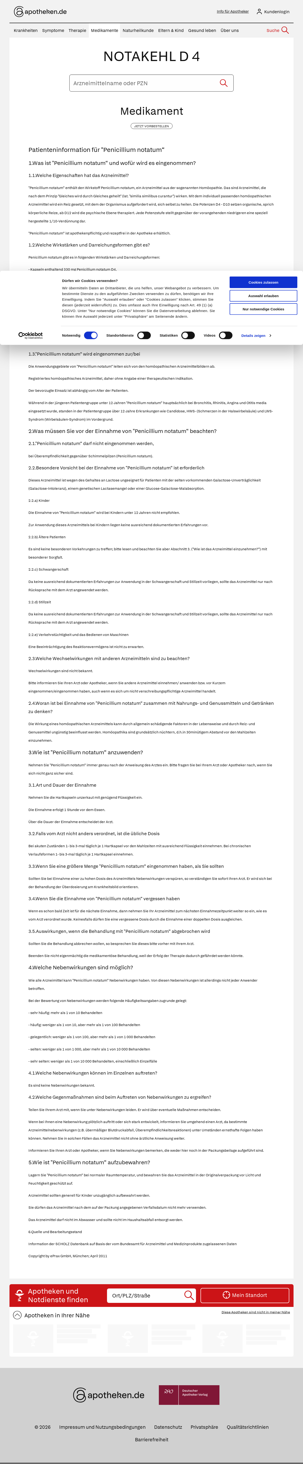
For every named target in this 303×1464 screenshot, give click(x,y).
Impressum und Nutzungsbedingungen (102, 1428)
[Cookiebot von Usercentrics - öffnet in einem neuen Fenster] (30, 64)
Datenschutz (168, 1428)
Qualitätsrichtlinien (248, 1428)
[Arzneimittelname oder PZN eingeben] (151, 84)
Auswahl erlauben (263, 25)
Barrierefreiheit (151, 1441)
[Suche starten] (224, 84)
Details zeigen (253, 65)
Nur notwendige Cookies (263, 38)
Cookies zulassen (263, 11)
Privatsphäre (204, 1428)
